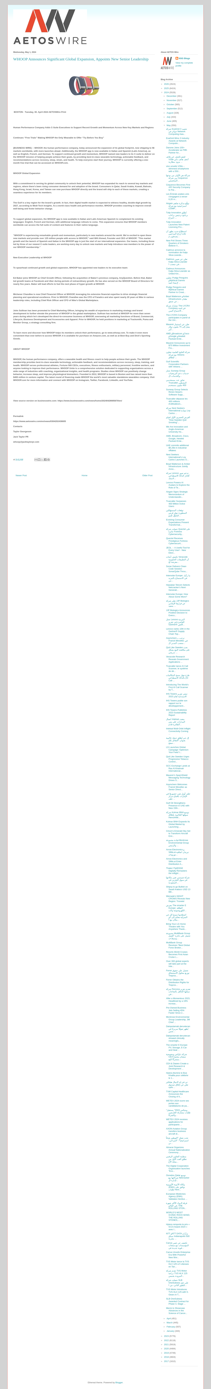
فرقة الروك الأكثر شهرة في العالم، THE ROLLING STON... (176, 1205)
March (170, 1322)
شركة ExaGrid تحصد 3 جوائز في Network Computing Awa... (176, 131)
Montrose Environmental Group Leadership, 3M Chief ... (178, 1019)
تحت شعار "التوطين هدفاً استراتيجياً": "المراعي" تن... (177, 1140)
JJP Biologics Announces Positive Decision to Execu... (178, 613)
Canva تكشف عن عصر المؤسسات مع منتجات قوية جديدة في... (177, 1245)
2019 (166, 1353)
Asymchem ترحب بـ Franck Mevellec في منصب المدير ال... (176, 640)
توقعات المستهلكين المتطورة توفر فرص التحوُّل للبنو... (176, 513)
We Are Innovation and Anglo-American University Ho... (177, 429)
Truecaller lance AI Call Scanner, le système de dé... (177, 668)
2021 (166, 1344)
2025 (166, 88)
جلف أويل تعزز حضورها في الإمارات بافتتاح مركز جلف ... (178, 796)
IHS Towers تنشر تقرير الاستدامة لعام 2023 (176, 695)
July (169, 117)
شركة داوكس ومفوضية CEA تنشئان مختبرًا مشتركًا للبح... (176, 1057)
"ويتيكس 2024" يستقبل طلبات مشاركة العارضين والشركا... (178, 1112)
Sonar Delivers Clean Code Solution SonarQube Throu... (176, 569)
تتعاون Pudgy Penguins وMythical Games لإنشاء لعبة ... (177, 280)
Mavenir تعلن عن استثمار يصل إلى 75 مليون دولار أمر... (178, 327)
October (171, 104)
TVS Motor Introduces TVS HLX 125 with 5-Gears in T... (177, 1292)
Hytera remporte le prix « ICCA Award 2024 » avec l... (178, 1227)
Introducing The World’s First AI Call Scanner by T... (177, 687)
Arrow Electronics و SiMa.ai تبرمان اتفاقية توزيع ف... (177, 852)
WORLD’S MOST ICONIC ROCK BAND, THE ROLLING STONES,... (178, 1216)
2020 (166, 1348)
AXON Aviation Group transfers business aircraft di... (176, 1131)
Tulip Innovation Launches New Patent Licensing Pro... (177, 224)
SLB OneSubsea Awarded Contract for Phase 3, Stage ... (177, 1301)
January (171, 1331)
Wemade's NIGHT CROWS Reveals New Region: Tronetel (178, 898)
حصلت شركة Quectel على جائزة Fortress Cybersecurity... (178, 531)
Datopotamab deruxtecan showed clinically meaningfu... (178, 1038)
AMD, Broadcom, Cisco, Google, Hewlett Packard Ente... (177, 438)
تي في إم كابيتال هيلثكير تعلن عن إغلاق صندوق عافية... (177, 1084)
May (169, 125)
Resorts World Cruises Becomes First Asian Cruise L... (177, 954)
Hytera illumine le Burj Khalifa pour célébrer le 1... (177, 1075)
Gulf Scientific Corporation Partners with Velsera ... (177, 364)
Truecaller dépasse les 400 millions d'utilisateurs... (176, 401)
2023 (166, 1336)
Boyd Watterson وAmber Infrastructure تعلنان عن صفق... (177, 299)
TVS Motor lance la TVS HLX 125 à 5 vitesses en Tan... (177, 1264)
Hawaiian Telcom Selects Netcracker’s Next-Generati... (178, 587)
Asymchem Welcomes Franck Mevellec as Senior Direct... (176, 787)
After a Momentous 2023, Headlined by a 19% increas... (178, 1001)
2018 (166, 1357)
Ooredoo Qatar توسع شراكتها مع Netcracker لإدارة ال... (177, 1178)
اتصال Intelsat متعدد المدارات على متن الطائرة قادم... (175, 722)
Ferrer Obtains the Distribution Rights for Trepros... (177, 982)
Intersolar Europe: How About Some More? (177, 595)
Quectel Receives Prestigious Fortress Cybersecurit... (177, 541)
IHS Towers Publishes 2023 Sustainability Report (176, 712)
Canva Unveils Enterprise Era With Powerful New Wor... (178, 1254)
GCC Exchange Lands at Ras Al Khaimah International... (178, 768)
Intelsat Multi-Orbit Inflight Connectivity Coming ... (178, 731)
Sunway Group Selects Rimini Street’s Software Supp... (177, 392)
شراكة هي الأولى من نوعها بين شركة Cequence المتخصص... (178, 178)
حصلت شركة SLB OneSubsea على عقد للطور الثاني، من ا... (177, 1282)
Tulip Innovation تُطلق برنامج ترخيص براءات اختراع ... (177, 215)
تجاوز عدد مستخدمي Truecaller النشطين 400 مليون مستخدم (176, 382)
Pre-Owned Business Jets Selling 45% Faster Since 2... (176, 1010)
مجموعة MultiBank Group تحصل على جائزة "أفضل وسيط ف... (178, 936)
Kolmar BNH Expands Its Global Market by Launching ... (178, 824)
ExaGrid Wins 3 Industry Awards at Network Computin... (177, 141)
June (169, 121)
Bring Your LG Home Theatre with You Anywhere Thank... (176, 926)
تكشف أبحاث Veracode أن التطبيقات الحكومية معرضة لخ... (177, 559)
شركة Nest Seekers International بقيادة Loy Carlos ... (178, 410)
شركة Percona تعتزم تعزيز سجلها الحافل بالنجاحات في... (178, 991)
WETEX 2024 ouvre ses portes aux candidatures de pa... (177, 1103)
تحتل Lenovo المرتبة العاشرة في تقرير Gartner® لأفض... (175, 622)
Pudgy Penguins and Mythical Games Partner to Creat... (176, 289)
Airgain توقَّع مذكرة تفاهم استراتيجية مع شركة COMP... (177, 206)
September (172, 108)
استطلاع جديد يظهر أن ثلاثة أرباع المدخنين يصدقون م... (176, 234)
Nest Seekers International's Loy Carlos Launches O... (177, 457)
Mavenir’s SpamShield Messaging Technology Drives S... (178, 777)
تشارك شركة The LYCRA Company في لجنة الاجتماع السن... (178, 308)
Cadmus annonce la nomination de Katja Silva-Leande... (176, 252)
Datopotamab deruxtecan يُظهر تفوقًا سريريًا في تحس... (178, 1029)
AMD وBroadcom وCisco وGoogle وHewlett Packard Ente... (177, 336)
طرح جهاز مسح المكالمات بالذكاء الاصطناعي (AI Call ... (177, 678)
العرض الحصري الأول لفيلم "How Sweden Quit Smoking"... (178, 420)
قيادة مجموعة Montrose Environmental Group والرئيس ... (177, 843)
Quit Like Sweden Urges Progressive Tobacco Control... (177, 759)
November (172, 100)
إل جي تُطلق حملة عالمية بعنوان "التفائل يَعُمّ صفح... (177, 740)
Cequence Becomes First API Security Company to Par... (178, 187)
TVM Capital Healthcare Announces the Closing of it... (177, 1094)
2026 (166, 84)
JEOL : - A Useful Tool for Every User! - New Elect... (178, 550)
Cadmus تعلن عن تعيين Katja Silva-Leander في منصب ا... (176, 261)
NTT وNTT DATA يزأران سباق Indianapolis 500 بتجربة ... (177, 1236)
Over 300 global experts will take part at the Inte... (177, 963)
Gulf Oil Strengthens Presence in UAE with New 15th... (177, 805)
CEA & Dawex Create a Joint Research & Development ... (177, 1066)
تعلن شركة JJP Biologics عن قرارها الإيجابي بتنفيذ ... (177, 603)
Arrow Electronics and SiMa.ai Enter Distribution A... (176, 861)
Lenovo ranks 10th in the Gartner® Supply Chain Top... (177, 631)
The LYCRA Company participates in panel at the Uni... (178, 317)
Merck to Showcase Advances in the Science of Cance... (176, 1310)
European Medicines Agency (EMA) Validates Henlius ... (176, 1196)
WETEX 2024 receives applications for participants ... (177, 1122)
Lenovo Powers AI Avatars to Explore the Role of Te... (178, 485)
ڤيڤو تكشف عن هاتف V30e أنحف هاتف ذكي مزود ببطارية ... (177, 159)
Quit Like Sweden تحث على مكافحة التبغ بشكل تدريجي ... (178, 650)
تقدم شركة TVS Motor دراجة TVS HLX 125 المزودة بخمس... (176, 1273)
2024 (166, 92)
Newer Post (21, 475)
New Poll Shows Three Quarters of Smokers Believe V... (177, 243)
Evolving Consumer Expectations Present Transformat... (177, 522)
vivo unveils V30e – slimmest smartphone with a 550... (177, 168)
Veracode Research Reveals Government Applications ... (177, 659)
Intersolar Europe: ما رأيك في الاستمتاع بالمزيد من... (178, 578)
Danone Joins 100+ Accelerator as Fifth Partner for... (176, 150)
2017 (166, 1361)
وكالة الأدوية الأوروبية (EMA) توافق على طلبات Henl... (175, 1187)
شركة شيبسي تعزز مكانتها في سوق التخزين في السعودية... (178, 880)
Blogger (119, 1382)
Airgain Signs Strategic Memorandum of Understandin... (177, 494)
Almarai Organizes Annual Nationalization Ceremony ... (178, 1150)
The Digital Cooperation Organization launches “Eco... (178, 1168)
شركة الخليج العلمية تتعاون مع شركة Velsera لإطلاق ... (178, 354)
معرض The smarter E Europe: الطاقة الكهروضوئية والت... (176, 908)
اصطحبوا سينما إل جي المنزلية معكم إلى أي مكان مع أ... (176, 917)
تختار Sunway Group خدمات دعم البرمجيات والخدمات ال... (177, 373)
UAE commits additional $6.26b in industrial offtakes (177, 448)
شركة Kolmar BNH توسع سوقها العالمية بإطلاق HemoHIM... (177, 815)
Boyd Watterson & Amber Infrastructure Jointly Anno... (178, 466)
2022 (166, 1340)
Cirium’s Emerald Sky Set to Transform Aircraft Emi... (178, 833)
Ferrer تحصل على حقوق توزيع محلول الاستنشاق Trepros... (177, 973)
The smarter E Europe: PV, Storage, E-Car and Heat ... (177, 1047)
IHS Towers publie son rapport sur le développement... (176, 703)
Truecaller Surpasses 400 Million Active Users (176, 503)
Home (85, 475)
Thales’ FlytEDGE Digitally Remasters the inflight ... (176, 870)
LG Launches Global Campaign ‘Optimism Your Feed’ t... (177, 750)
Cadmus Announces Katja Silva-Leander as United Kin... (178, 271)
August (170, 113)
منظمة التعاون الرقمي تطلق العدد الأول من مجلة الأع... (176, 1159)
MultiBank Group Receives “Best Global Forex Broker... (178, 945)
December (172, 96)
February (171, 1326)
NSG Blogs (184, 58)
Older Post (147, 475)
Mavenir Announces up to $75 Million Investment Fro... (178, 345)
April (169, 1318)
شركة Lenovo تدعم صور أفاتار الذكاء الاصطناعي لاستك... (177, 475)
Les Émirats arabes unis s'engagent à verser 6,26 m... (177, 196)
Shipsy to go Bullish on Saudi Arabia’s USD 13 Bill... (178, 889)
